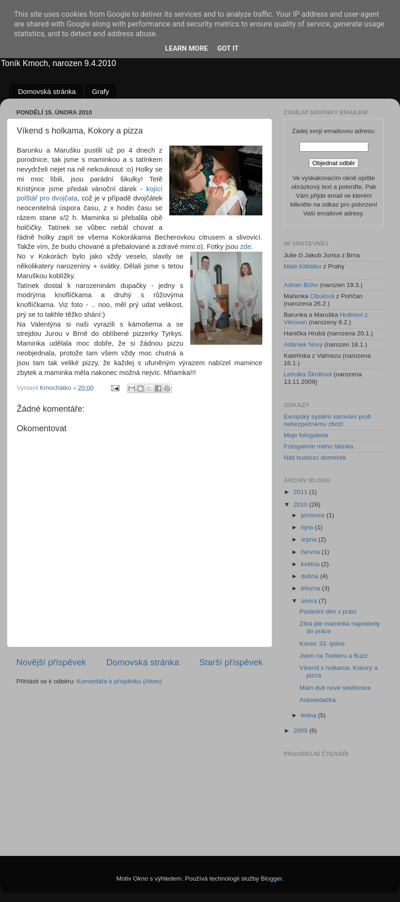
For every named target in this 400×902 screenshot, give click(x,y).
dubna (310, 576)
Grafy (100, 91)
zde (245, 246)
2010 (301, 504)
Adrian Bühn (301, 284)
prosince (314, 515)
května (311, 564)
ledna (309, 715)
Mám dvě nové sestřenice (335, 687)
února (310, 600)
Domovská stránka (47, 91)
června (311, 551)
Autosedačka (318, 699)
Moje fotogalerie (306, 435)
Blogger (271, 878)
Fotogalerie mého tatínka (318, 446)
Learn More (186, 48)
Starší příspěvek (231, 662)
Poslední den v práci (328, 611)
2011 (301, 491)
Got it (228, 48)
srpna (310, 539)
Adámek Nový (303, 344)
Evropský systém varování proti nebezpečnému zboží (327, 420)
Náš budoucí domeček (315, 457)
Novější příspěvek (51, 662)
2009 (301, 730)
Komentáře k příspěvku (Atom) (119, 681)
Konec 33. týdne (322, 643)
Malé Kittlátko (302, 266)
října (308, 527)
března (311, 588)
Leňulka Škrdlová (308, 374)
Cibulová (322, 296)
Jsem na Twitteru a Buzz (334, 655)
